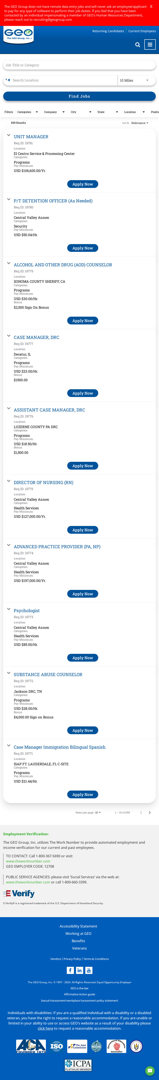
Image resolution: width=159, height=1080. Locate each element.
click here (45, 1028)
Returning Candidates (108, 31)
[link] (79, 160)
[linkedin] (79, 970)
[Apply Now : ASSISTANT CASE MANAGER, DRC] (82, 466)
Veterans (79, 948)
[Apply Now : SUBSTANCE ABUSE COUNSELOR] (82, 730)
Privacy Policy (72, 959)
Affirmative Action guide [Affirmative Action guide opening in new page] (80, 994)
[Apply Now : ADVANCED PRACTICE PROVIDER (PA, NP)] (82, 594)
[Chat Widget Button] (150, 1071)
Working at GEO (78, 933)
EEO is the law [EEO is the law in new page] (79, 988)
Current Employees (142, 31)
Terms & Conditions (95, 959)
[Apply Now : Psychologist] (82, 658)
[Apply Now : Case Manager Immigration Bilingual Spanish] (82, 794)
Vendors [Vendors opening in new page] (57, 959)
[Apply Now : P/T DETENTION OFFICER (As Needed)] (82, 248)
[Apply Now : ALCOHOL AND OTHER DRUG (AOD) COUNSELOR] (82, 320)
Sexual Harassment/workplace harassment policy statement (79, 1000)
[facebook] (70, 970)
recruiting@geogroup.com (52, 19)
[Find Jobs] (79, 96)
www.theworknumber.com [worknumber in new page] (28, 861)
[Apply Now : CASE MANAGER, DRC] (82, 393)
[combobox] (77, 65)
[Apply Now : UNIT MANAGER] (82, 184)
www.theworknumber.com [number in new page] (28, 882)
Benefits (78, 941)
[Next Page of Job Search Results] (149, 812)
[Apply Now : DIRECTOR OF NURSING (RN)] (82, 530)
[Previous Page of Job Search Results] (141, 812)
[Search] (79, 96)
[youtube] (88, 970)
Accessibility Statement (78, 926)
